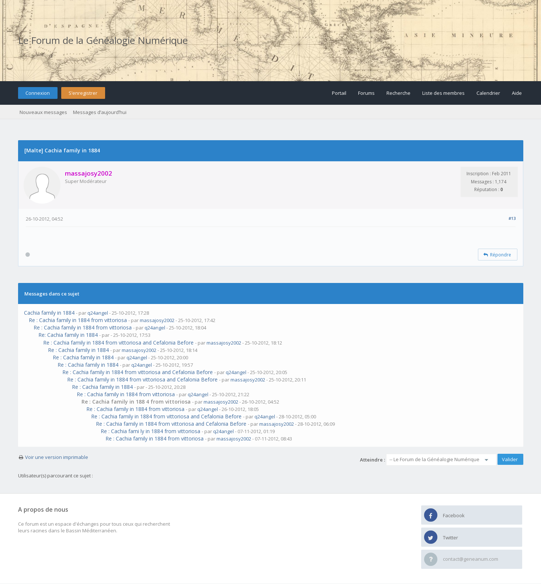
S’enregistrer (83, 93)
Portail (339, 93)
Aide (517, 93)
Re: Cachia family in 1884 (68, 334)
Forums (366, 93)
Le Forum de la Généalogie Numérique (103, 40)
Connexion (37, 93)
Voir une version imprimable (56, 457)
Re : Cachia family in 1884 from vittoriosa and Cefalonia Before (118, 342)
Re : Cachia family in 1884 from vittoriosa (78, 320)
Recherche (398, 93)
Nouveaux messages (43, 112)
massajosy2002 (157, 320)
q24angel (97, 313)
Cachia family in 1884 (49, 312)
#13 (512, 218)
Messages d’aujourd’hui (99, 112)
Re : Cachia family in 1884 (78, 349)
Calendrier (488, 93)
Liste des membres (443, 93)
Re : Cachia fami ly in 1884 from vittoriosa (150, 431)
